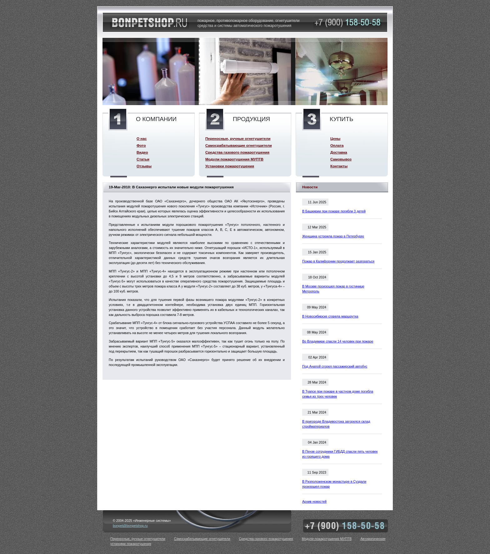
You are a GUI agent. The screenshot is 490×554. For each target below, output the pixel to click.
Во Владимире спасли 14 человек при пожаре (337, 341)
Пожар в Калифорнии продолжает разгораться (338, 261)
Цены (335, 138)
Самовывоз (341, 159)
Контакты (339, 166)
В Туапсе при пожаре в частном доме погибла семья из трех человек (337, 393)
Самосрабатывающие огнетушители (238, 145)
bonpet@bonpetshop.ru (130, 525)
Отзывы (144, 166)
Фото (141, 145)
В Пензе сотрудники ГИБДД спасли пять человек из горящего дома (340, 454)
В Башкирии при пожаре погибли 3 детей (334, 211)
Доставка (338, 152)
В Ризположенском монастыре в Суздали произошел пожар (334, 484)
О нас (142, 138)
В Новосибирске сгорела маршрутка (330, 316)
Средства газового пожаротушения (237, 152)
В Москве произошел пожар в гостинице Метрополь (333, 288)
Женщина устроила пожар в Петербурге (333, 236)
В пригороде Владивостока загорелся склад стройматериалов (336, 423)
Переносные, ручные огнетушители (237, 138)
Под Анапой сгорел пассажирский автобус (334, 366)
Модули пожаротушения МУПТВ (234, 159)
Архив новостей (314, 501)
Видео (142, 152)
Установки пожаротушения (229, 166)
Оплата (336, 145)
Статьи (143, 159)
